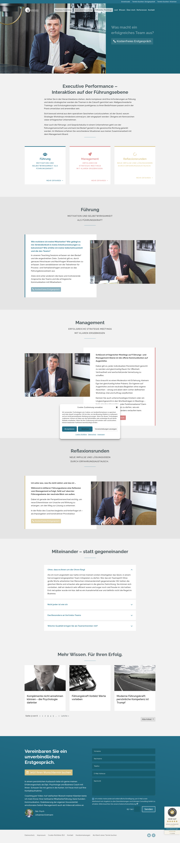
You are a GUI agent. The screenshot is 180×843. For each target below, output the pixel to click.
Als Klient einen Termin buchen (105, 835)
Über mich (131, 10)
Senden (149, 809)
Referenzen (142, 10)
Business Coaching (63, 10)
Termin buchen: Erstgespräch (143, 2)
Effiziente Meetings (104, 10)
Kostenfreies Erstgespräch (134, 41)
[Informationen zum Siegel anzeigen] (172, 832)
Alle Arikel (147, 719)
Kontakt (151, 10)
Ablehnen (85, 429)
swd (116, 10)
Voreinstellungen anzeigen (106, 429)
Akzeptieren (69, 429)
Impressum (101, 434)
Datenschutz (92, 434)
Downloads (125, 2)
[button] (117, 407)
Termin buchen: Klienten (167, 2)
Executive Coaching (83, 10)
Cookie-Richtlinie (81, 434)
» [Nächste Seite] (59, 716)
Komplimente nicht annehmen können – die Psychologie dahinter (45, 699)
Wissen (122, 10)
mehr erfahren (53, 186)
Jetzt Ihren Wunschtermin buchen (50, 772)
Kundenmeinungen (83, 835)
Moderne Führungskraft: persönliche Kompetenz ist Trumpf (133, 699)
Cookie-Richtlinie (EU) (56, 835)
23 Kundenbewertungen (172, 829)
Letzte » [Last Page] (65, 716)
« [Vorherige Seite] (40, 716)
